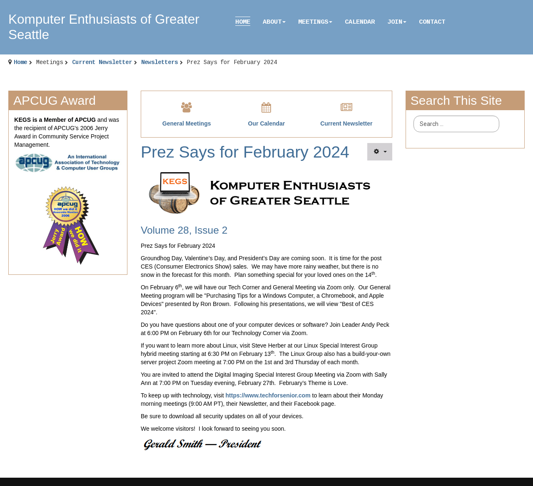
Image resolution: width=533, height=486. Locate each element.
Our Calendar (266, 123)
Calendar (360, 22)
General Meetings (186, 123)
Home (242, 22)
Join (396, 22)
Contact (432, 22)
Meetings (315, 22)
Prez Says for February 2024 (245, 152)
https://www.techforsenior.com (268, 395)
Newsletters (159, 62)
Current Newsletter (102, 62)
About (274, 22)
